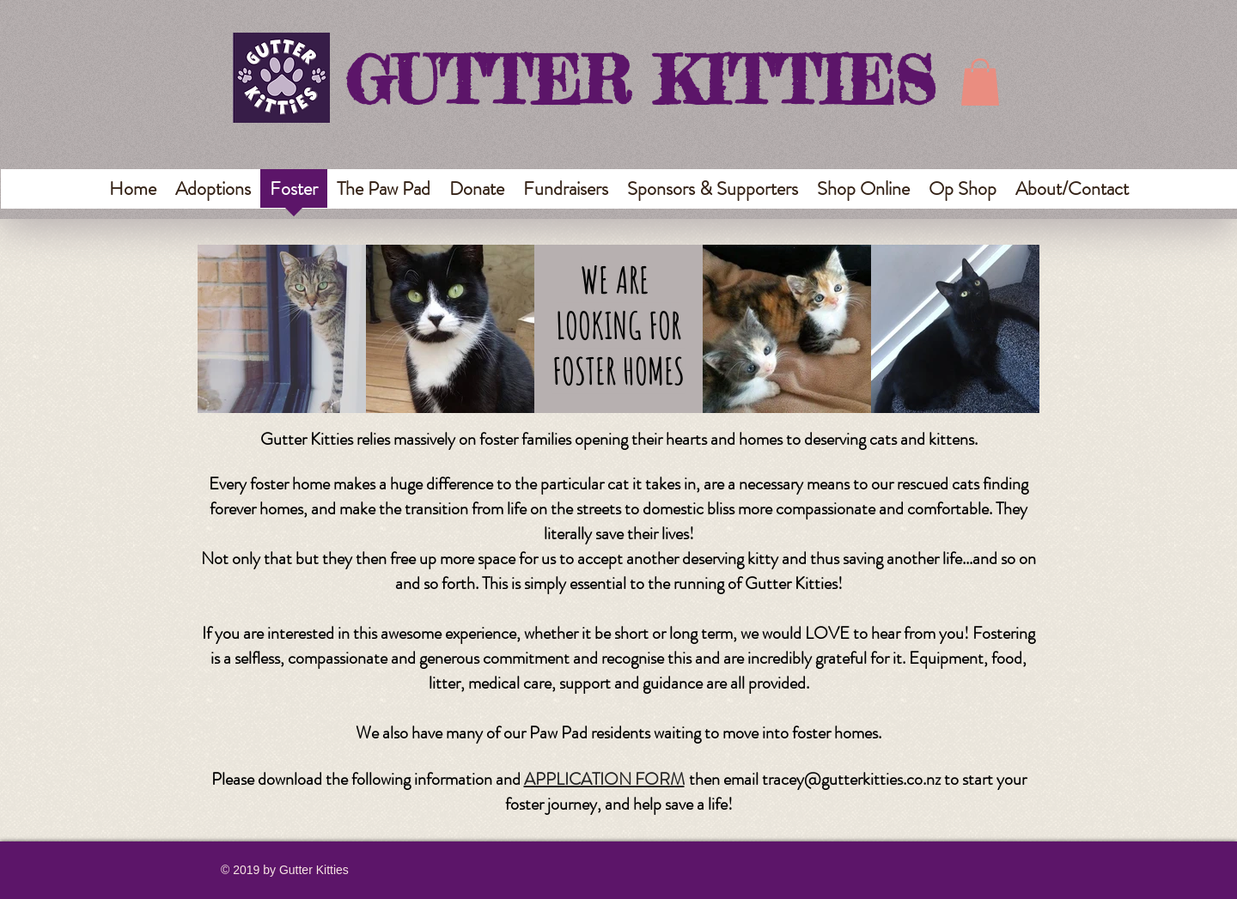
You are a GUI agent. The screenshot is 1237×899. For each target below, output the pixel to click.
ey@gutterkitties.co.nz (865, 779)
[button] (980, 82)
